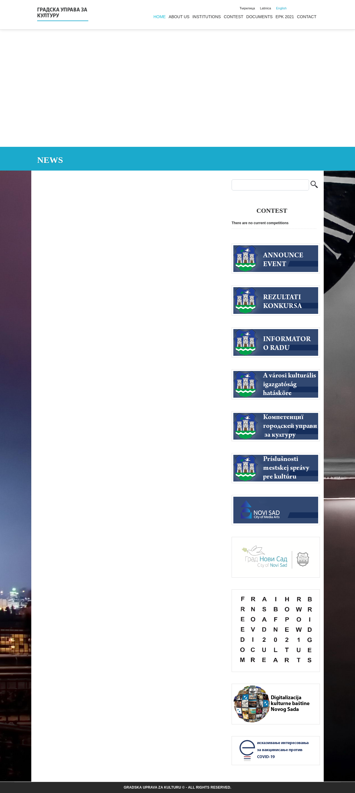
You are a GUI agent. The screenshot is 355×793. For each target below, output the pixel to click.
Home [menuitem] (160, 16)
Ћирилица (247, 8)
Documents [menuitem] (259, 16)
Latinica (265, 8)
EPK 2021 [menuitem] (284, 16)
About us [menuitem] (179, 16)
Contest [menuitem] (233, 16)
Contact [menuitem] (306, 16)
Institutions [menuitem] (206, 16)
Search (314, 185)
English (281, 8)
